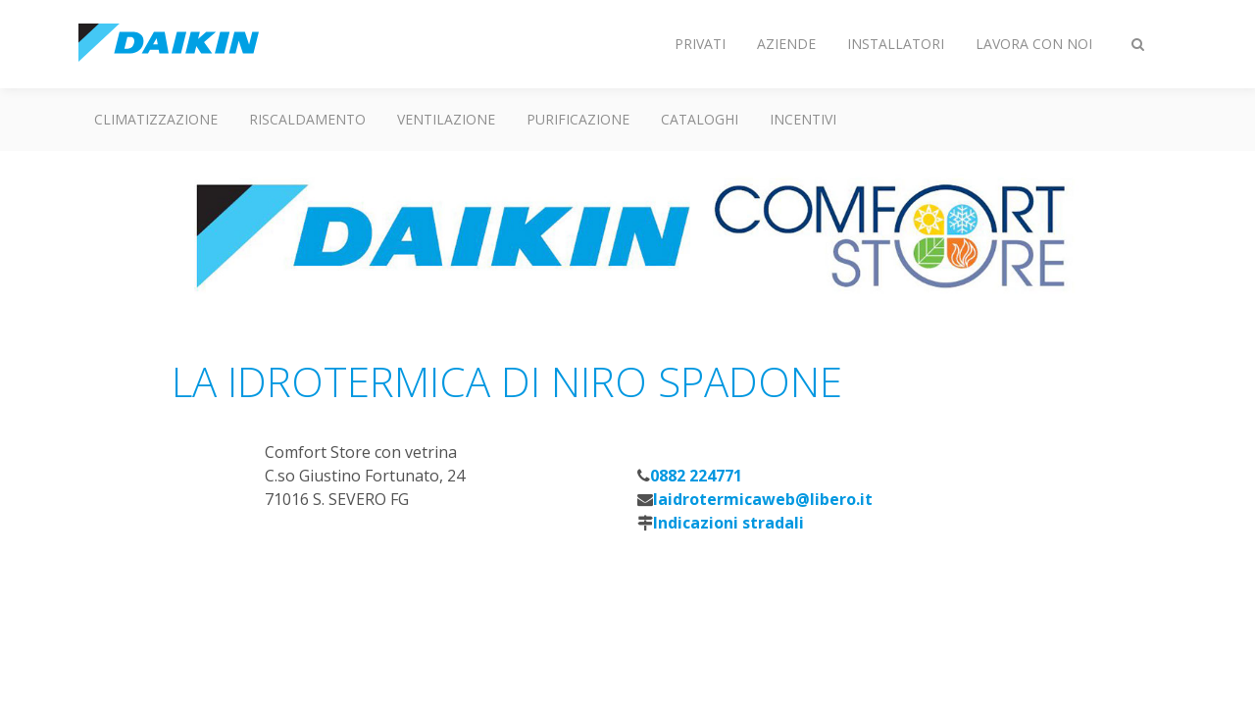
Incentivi (803, 119)
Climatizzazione (156, 119)
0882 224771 (696, 475)
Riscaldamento (307, 119)
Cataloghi (699, 119)
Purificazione (578, 119)
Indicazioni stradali (728, 522)
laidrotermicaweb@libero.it (763, 499)
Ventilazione (446, 119)
